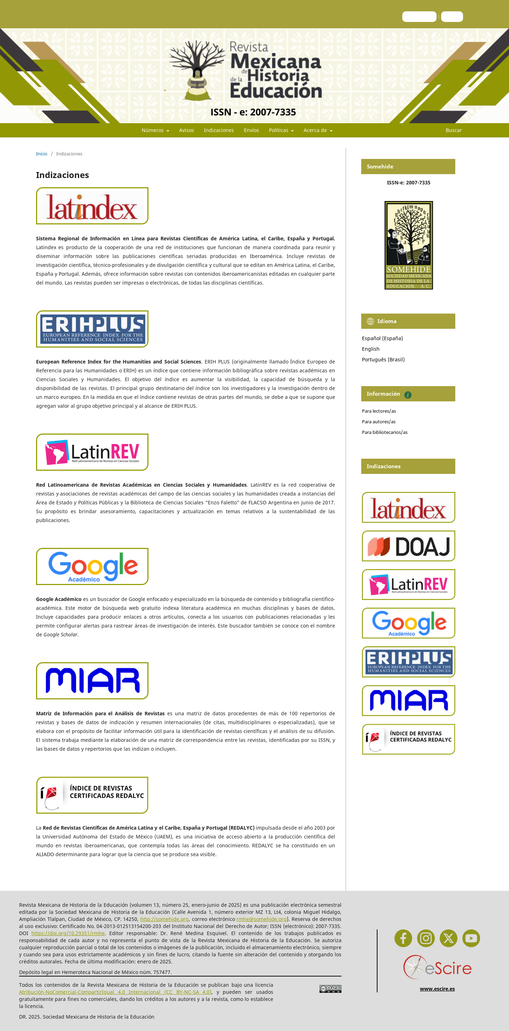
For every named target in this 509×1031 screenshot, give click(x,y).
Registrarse (419, 16)
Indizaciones (219, 130)
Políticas (279, 130)
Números (153, 130)
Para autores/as (379, 421)
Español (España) (382, 338)
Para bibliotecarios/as (385, 432)
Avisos (186, 130)
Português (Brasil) (383, 359)
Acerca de (316, 130)
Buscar (449, 130)
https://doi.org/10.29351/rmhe (68, 933)
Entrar (452, 16)
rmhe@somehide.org (261, 919)
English (371, 348)
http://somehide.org (164, 919)
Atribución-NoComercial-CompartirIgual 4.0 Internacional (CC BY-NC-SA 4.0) (115, 992)
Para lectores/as (379, 411)
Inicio (41, 153)
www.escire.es (437, 988)
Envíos (251, 130)
